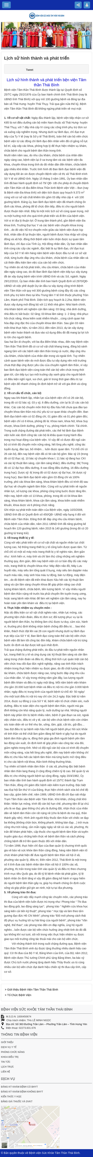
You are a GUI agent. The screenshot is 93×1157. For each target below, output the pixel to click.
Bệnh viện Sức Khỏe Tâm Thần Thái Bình (54, 1152)
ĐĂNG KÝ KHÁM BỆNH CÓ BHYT (19, 1086)
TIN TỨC (5, 1062)
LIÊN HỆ (5, 1071)
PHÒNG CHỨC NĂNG (13, 1052)
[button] (8, 35)
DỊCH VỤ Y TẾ (8, 1047)
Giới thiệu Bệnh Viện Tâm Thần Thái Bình (32, 989)
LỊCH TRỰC (7, 1066)
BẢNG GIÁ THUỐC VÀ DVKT (16, 1101)
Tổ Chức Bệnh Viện (19, 995)
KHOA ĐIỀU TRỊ (9, 1057)
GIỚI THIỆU (7, 1042)
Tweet (29, 69)
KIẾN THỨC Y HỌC (11, 1096)
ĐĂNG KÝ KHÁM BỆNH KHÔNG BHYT (22, 1091)
